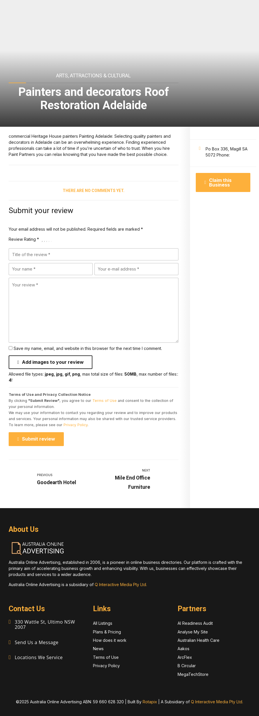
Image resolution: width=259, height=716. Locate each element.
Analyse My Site (193, 631)
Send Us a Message (37, 641)
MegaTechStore (193, 674)
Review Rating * (24, 239)
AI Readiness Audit (195, 623)
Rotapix (150, 701)
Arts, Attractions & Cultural (93, 76)
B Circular (187, 665)
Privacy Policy (75, 425)
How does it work (109, 639)
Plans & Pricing (107, 631)
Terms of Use (104, 400)
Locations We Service (39, 656)
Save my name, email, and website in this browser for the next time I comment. (88, 348)
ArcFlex (185, 657)
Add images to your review (53, 362)
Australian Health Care (198, 639)
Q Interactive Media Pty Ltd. (121, 584)
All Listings (102, 623)
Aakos (183, 648)
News (98, 648)
